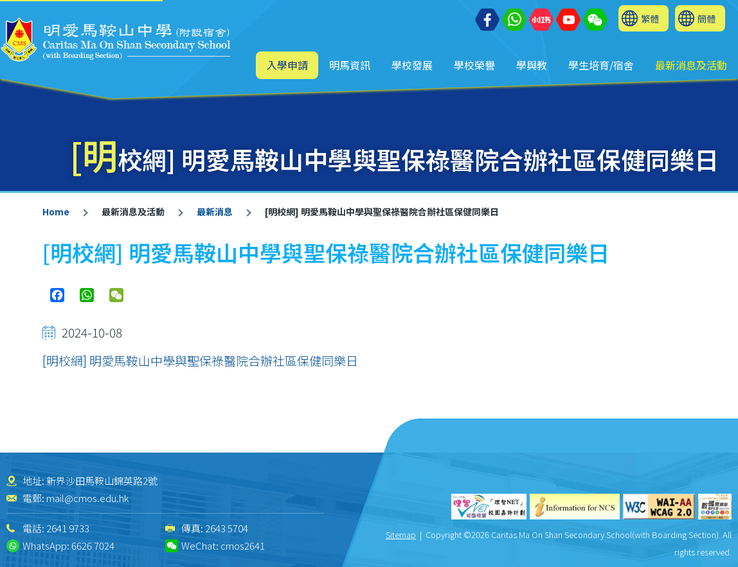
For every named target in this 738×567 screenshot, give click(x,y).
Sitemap (401, 534)
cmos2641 (243, 545)
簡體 (707, 18)
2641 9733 (67, 528)
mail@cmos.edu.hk (87, 498)
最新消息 (215, 211)
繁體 (650, 18)
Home (55, 211)
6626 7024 (92, 545)
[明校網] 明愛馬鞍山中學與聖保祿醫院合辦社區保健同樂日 (200, 360)
